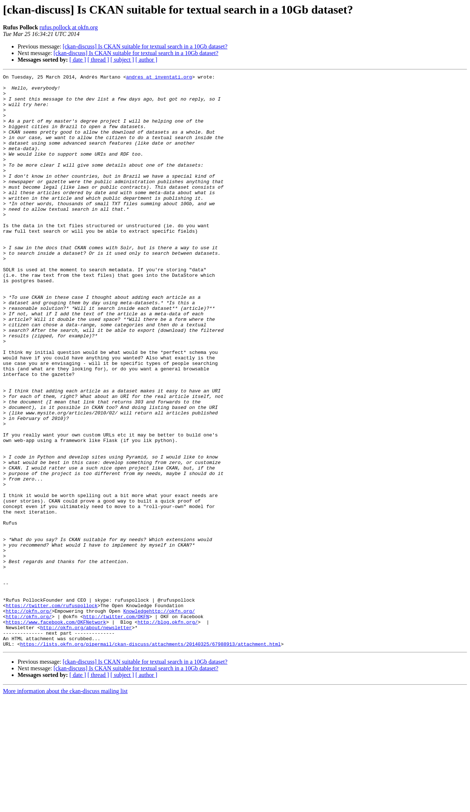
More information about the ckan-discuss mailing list (65, 805)
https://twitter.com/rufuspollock (52, 712)
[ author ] (146, 60)
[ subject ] (122, 60)
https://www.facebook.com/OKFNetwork (56, 732)
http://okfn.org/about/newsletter (86, 738)
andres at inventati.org (159, 78)
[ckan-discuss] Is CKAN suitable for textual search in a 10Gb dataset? (145, 46)
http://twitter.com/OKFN (116, 725)
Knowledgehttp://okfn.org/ (159, 718)
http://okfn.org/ (29, 718)
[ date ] (77, 60)
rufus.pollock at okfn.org (69, 27)
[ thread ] (98, 60)
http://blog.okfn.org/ (168, 732)
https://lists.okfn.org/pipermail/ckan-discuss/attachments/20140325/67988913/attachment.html (150, 758)
